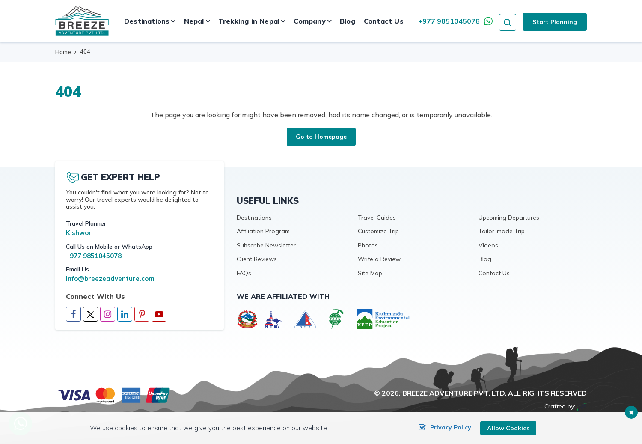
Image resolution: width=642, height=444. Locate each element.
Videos (488, 245)
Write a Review (379, 259)
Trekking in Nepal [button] (248, 21)
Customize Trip (378, 231)
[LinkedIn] (124, 314)
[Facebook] (73, 314)
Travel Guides (377, 217)
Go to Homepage (321, 136)
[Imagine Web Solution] (582, 406)
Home (63, 51)
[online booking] (114, 394)
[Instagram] (107, 314)
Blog (347, 21)
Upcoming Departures (509, 217)
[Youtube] (159, 314)
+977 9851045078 (449, 21)
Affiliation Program (263, 231)
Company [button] (309, 21)
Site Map (370, 273)
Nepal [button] (194, 21)
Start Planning (554, 22)
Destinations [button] (146, 21)
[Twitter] (90, 314)
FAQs (244, 273)
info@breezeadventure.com (110, 278)
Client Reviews (257, 259)
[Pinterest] (141, 314)
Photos (368, 245)
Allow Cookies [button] (508, 428)
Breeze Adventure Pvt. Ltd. (454, 393)
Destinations (254, 217)
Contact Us (384, 21)
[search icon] (507, 21)
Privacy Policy (445, 428)
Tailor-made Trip (502, 231)
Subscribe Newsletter (266, 245)
